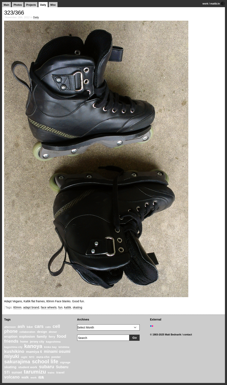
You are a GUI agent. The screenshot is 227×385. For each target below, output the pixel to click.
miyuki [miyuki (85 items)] (11, 356)
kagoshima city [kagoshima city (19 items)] (13, 347)
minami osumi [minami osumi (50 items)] (57, 351)
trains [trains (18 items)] (51, 372)
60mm (17, 307)
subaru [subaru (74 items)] (46, 366)
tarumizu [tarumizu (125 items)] (35, 372)
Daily (43, 4)
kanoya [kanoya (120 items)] (33, 346)
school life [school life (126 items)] (45, 361)
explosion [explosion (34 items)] (27, 336)
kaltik (67, 307)
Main (6, 4)
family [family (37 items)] (42, 337)
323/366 (14, 12)
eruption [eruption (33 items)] (10, 336)
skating (77, 307)
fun (60, 307)
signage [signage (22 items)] (65, 362)
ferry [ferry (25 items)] (52, 336)
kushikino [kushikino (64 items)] (14, 351)
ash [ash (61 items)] (21, 326)
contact (187, 334)
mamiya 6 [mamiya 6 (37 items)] (34, 352)
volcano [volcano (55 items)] (12, 377)
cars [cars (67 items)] (39, 326)
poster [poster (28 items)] (56, 357)
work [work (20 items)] (33, 377)
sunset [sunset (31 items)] (16, 372)
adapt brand (31, 307)
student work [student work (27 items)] (27, 367)
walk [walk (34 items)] (25, 377)
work (205, 3)
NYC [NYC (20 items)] (32, 357)
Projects (31, 4)
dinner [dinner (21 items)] (53, 331)
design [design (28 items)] (42, 331)
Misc (53, 4)
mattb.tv (215, 3)
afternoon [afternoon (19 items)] (10, 327)
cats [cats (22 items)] (48, 326)
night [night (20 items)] (24, 357)
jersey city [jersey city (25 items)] (37, 341)
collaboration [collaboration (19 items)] (27, 332)
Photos (18, 4)
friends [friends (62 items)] (11, 341)
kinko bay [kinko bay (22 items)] (50, 347)
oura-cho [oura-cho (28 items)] (42, 357)
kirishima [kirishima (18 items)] (64, 347)
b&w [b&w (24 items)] (30, 326)
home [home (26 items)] (24, 341)
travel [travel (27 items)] (60, 372)
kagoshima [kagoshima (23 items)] (53, 341)
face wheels (49, 307)
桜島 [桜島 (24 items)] (41, 377)
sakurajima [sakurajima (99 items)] (17, 361)
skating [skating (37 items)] (10, 367)
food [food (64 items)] (61, 336)
